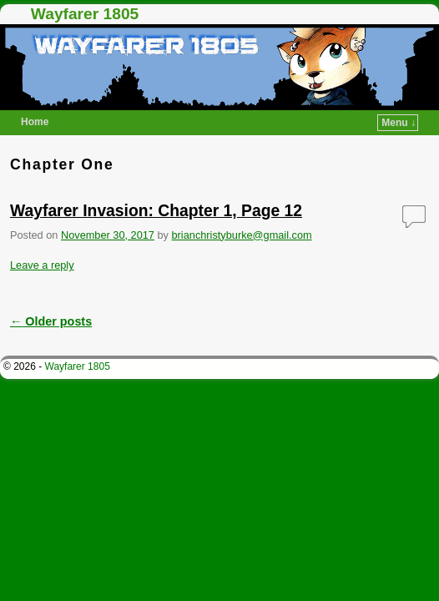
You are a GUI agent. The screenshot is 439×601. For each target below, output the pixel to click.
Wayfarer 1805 (85, 14)
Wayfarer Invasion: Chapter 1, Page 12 (156, 211)
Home (34, 122)
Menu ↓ (398, 123)
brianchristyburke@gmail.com (242, 235)
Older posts (51, 321)
